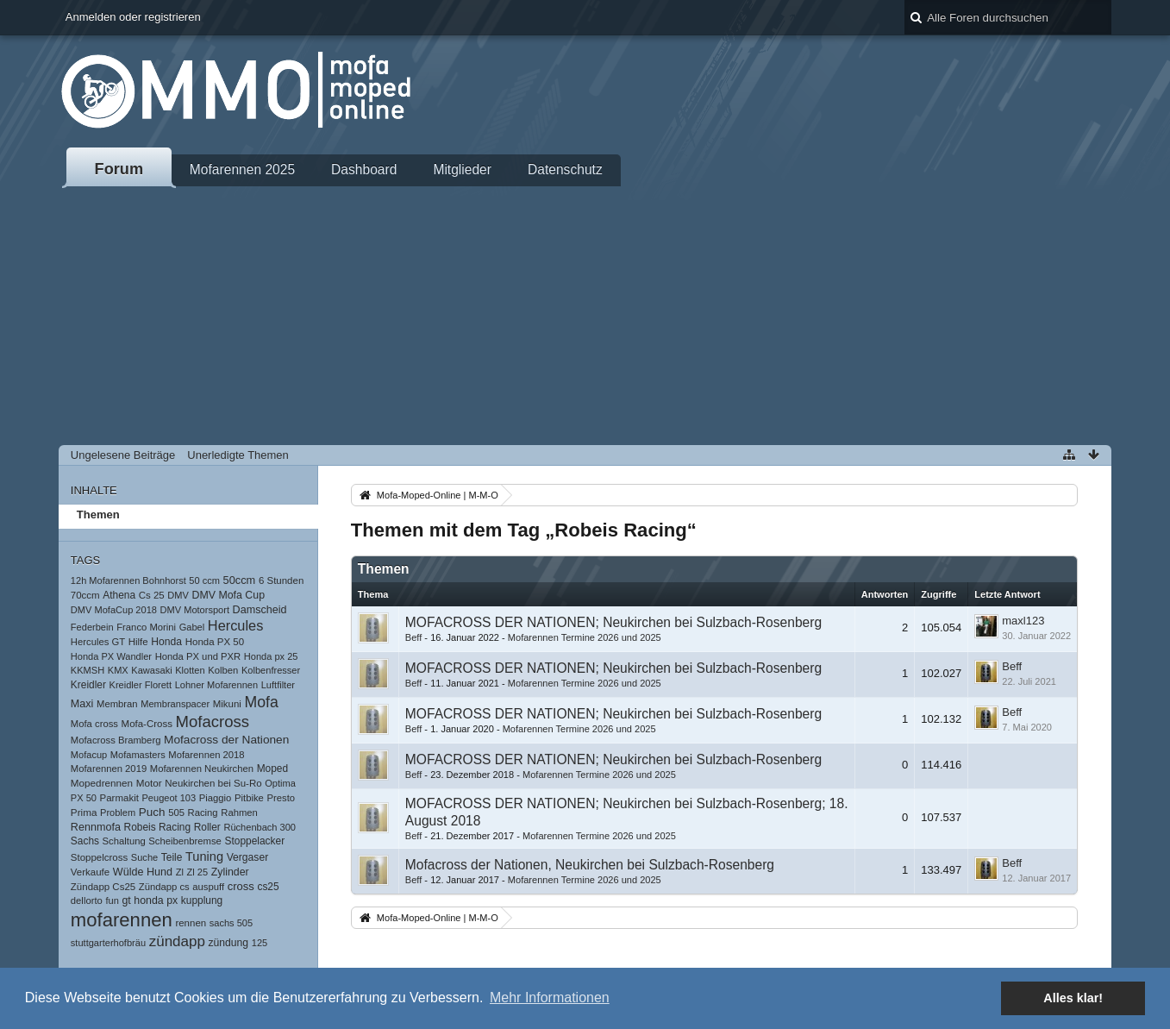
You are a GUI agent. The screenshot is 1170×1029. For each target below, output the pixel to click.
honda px (156, 900)
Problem (117, 812)
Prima (84, 812)
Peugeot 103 (169, 798)
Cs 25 (152, 595)
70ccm (85, 595)
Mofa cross (94, 723)
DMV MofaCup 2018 (114, 610)
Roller (207, 827)
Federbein (92, 627)
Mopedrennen (102, 782)
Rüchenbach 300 (259, 827)
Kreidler (88, 685)
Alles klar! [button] (1073, 998)
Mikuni (227, 704)
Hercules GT (98, 642)
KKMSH (87, 670)
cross (241, 886)
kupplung (201, 900)
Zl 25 (197, 872)
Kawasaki (151, 670)
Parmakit (119, 798)
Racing (203, 812)
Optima (280, 783)
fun (111, 900)
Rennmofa (96, 827)
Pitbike (249, 798)
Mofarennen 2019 (109, 768)
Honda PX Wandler (111, 656)
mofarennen (121, 920)
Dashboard (364, 169)
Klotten (189, 670)
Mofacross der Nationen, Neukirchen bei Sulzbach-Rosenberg (589, 864)
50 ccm (204, 580)
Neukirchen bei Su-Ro (213, 783)
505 (176, 812)
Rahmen (239, 812)
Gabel (191, 627)
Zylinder (230, 872)
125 (259, 943)
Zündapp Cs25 (103, 887)
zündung (229, 943)
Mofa (261, 702)
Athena (119, 595)
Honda (166, 642)
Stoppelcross (99, 857)
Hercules (236, 625)
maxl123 (1023, 620)
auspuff (208, 887)
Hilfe (138, 642)
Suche (144, 857)
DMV (178, 595)
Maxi (82, 704)
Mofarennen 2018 (206, 755)
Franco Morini (146, 627)
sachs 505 (231, 923)
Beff (413, 637)
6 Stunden (281, 580)
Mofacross (213, 721)
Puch (152, 812)
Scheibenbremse (185, 841)
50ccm (239, 580)
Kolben (223, 670)
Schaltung (124, 841)
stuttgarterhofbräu (108, 943)
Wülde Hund (142, 872)
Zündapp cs (164, 887)
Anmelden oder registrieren (133, 16)
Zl (180, 872)
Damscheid (260, 610)
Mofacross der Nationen (226, 739)
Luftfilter (278, 685)
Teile (172, 857)
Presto (280, 798)
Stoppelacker (255, 841)
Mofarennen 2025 (242, 169)
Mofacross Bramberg (116, 740)
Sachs (85, 841)
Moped (272, 768)
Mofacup (89, 755)
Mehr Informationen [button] (550, 997)
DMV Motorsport (194, 610)
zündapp (177, 941)
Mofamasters (138, 755)
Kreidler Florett (140, 685)
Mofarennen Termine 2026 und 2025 (584, 637)
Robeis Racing (157, 827)
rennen (190, 923)
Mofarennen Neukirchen (201, 768)
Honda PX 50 (214, 642)
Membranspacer (175, 704)
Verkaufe (90, 872)
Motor (149, 782)
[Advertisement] (584, 315)
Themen (98, 514)
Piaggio (215, 798)
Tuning (204, 856)
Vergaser (248, 857)
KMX (118, 670)
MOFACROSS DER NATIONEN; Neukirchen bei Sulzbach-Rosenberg (613, 622)
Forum (119, 169)
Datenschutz (565, 169)
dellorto (87, 900)
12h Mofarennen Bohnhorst (128, 580)
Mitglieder (462, 169)
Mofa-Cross (147, 723)
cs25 (267, 887)
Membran (117, 704)
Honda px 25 (271, 656)
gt (126, 900)
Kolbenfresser (270, 670)
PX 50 (84, 798)
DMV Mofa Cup (228, 595)
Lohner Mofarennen (216, 685)
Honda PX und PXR (198, 656)
